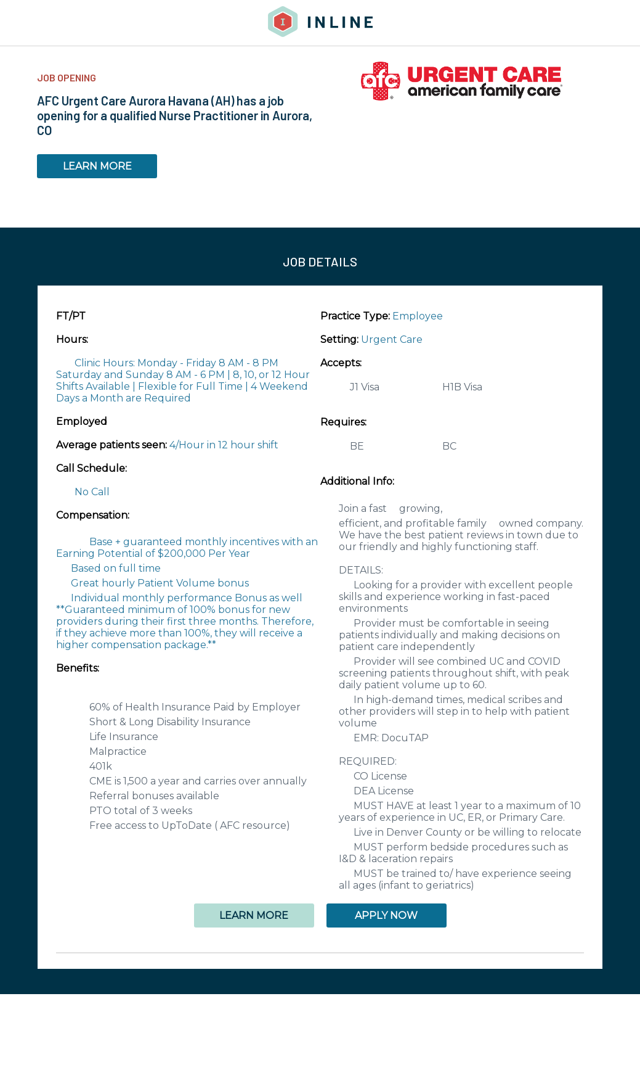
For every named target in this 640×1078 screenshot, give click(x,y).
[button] (320, 952)
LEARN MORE (97, 166)
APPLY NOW (386, 915)
